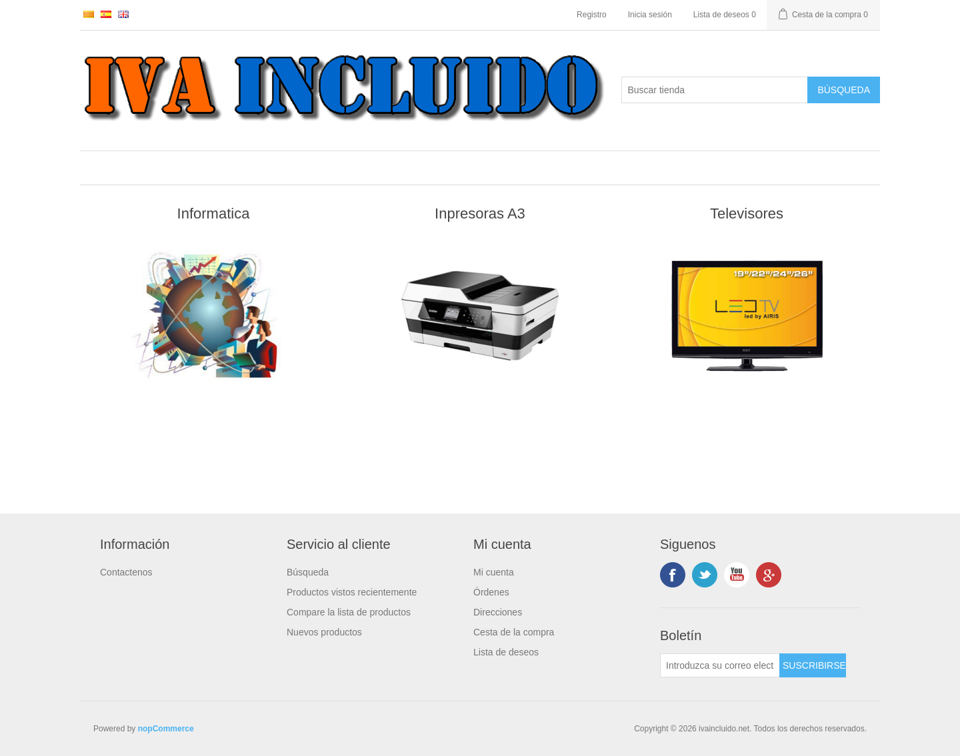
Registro (592, 14)
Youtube (736, 574)
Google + (768, 574)
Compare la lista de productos (349, 612)
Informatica (213, 213)
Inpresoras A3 (480, 213)
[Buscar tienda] (714, 90)
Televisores (746, 213)
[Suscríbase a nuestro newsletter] (720, 665)
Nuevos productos (324, 632)
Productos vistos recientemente (352, 592)
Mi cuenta (493, 572)
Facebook (672, 574)
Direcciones (497, 612)
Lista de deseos (506, 652)
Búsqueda (308, 572)
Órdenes (491, 592)
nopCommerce (166, 728)
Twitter (704, 574)
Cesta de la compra (513, 632)
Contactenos (126, 572)
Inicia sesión (650, 14)
